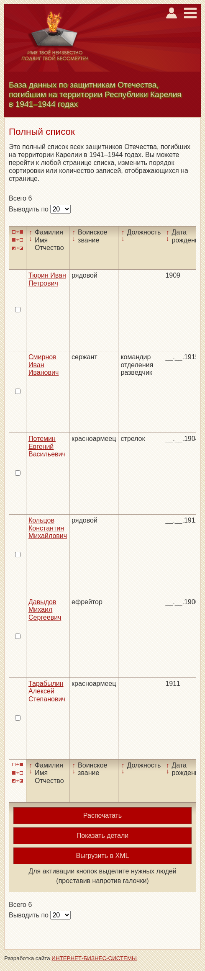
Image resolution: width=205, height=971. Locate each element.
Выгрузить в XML (102, 855)
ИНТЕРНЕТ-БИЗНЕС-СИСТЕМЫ (94, 958)
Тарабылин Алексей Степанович (47, 691)
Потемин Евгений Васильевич (47, 446)
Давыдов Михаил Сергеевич (44, 609)
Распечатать (102, 815)
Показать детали (102, 835)
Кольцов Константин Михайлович (47, 528)
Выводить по (29, 209)
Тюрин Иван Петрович (47, 279)
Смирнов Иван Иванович (43, 364)
